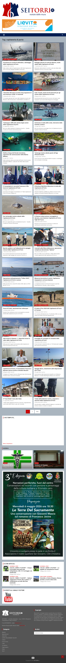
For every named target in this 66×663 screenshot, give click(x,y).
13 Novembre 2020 (39, 251)
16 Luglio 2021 (38, 126)
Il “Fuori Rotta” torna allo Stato (12, 399)
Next (37, 411)
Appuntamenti (5, 634)
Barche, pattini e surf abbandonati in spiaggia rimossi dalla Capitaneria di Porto (16, 249)
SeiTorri (12, 66)
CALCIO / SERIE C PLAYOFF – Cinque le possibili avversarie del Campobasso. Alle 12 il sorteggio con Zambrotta (21, 570)
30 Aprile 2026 (38, 466)
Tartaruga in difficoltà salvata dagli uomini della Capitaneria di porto (15, 123)
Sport (16, 566)
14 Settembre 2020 (39, 312)
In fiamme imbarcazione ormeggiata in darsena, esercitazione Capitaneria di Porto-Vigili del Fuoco (48, 218)
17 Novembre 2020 (7, 251)
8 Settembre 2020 (7, 342)
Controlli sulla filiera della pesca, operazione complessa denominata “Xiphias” (48, 249)
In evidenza (13, 59)
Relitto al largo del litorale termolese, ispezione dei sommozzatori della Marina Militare (15, 154)
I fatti (5, 89)
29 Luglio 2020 (38, 372)
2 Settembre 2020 (38, 342)
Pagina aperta (5, 647)
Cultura (3, 639)
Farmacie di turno (9, 465)
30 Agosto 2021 (38, 96)
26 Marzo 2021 (6, 219)
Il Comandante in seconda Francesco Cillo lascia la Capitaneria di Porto (16, 187)
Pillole (3, 649)
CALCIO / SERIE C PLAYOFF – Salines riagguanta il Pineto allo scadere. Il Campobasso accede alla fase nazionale (21, 580)
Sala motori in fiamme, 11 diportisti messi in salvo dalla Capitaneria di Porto (16, 339)
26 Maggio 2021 (6, 189)
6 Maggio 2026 (6, 466)
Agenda (5, 463)
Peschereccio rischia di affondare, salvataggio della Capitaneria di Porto (17, 63)
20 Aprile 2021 (38, 189)
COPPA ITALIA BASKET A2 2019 (9, 638)
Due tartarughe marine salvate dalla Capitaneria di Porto (14, 217)
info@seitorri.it (18, 623)
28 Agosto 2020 (6, 372)
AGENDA (6, 448)
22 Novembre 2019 (39, 402)
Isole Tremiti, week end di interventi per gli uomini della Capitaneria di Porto (47, 93)
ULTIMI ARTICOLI (9, 564)
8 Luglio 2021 (6, 158)
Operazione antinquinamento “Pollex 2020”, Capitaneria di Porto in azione (16, 279)
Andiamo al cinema (41, 465)
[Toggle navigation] (4, 34)
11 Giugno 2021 (38, 156)
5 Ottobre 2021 (6, 66)
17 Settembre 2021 (39, 66)
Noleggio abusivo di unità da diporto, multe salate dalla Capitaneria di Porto (47, 63)
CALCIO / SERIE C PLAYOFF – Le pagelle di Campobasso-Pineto (49, 568)
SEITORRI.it (36, 660)
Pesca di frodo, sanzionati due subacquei (15, 308)
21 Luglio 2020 (6, 400)
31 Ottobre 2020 (6, 281)
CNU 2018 (4, 636)
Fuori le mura (7, 59)
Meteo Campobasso (7, 443)
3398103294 (22, 625)
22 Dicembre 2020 (38, 221)
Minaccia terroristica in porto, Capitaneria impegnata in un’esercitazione (47, 279)
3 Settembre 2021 (7, 96)
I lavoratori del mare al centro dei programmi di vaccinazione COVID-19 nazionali (17, 93)
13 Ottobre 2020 (6, 310)
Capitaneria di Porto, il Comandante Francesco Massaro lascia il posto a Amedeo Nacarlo (17, 369)
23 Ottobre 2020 (38, 281)
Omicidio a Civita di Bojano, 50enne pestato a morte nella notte (50, 578)
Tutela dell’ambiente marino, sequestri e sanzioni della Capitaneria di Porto (47, 399)
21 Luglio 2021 (6, 126)
